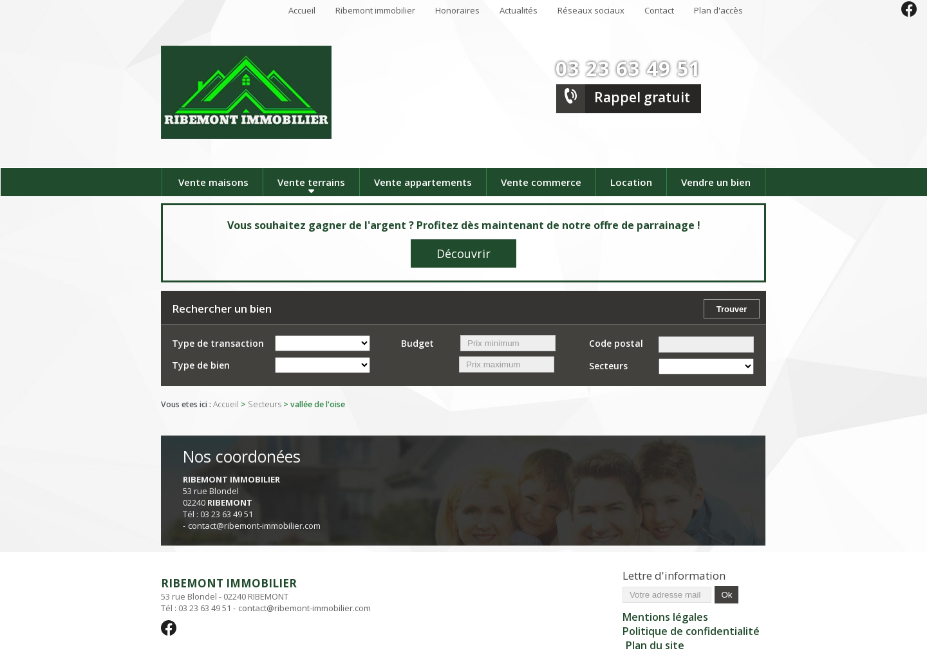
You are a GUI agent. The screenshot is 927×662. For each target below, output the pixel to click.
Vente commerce (541, 182)
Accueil (301, 10)
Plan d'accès (718, 10)
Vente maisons (213, 182)
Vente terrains (311, 182)
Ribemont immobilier (375, 10)
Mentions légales (665, 617)
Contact (659, 10)
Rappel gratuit (642, 97)
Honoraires (457, 10)
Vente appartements (423, 182)
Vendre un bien (716, 182)
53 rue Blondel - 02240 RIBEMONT (266, 589)
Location (631, 182)
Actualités (519, 10)
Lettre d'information (674, 575)
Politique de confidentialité (691, 631)
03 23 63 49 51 (628, 68)
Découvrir (463, 253)
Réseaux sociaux (590, 10)
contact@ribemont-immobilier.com (254, 525)
